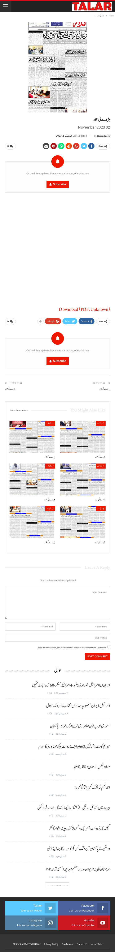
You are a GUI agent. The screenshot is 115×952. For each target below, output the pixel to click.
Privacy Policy (51, 942)
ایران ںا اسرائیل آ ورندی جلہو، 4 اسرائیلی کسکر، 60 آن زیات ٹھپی (71, 683)
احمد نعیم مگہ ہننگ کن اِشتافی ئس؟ (92, 785)
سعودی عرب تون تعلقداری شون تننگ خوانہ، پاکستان (80, 724)
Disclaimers (67, 942)
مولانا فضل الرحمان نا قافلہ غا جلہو (91, 765)
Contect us (82, 942)
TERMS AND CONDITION (26, 942)
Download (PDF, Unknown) (84, 308)
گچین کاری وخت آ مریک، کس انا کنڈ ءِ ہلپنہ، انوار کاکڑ (79, 826)
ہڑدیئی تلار (100, 421)
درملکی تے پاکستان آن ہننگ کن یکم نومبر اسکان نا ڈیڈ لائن (78, 847)
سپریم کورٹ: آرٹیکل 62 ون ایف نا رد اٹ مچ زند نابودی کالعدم (74, 744)
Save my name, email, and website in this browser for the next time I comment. (71, 646)
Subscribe (59, 183)
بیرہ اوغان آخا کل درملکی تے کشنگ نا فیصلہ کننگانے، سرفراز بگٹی (73, 806)
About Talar (96, 942)
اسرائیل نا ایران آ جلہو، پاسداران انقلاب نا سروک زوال (78, 704)
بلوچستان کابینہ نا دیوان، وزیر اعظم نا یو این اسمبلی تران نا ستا (78, 867)
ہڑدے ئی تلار (104, 387)
